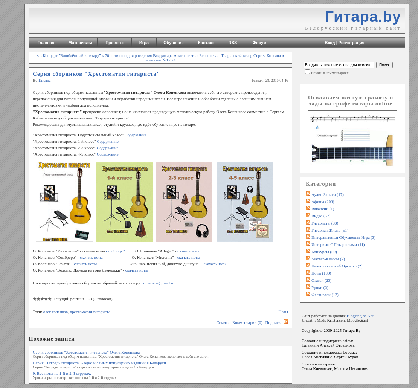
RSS (233, 42)
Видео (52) (320, 216)
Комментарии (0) (247, 322)
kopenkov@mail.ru (158, 283)
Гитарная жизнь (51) (329, 230)
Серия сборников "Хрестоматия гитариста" (96, 74)
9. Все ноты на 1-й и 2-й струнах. (62, 373)
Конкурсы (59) (324, 251)
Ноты (283, 311)
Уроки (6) (319, 287)
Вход (330, 42)
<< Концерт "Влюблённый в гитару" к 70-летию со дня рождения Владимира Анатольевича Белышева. (127, 55)
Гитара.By (352, 330)
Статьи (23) (321, 280)
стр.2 (120, 251)
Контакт (206, 42)
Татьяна (44, 80)
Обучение (173, 42)
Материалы (80, 42)
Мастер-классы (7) (328, 259)
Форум (260, 42)
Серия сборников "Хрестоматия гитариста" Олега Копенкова (86, 352)
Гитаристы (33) (324, 223)
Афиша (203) (322, 201)
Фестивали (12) (325, 294)
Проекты (114, 42)
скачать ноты (188, 251)
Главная (46, 42)
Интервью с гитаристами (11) (338, 244)
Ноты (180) (321, 273)
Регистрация (352, 42)
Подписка (276, 322)
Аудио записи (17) (327, 194)
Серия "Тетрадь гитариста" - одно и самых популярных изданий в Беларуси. (100, 363)
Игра (144, 42)
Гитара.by (363, 16)
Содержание (135, 135)
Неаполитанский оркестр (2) (336, 266)
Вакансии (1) (322, 208)
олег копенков (55, 311)
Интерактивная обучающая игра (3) (343, 237)
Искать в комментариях (330, 73)
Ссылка (222, 322)
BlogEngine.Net (360, 315)
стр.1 (110, 251)
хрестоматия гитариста (90, 311)
